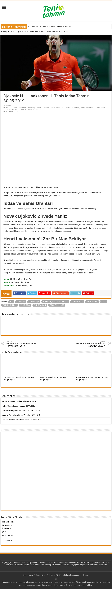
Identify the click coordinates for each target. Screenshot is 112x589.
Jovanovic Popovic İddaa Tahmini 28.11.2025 (21, 410)
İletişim (86, 575)
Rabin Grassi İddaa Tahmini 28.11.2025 (18, 406)
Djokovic (13, 108)
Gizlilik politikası (63, 575)
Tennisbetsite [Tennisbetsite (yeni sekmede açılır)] (8, 522)
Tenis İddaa (100, 108)
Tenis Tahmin (9, 110)
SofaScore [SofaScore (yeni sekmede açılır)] (7, 525)
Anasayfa (5, 31)
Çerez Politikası (48, 575)
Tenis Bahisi (90, 108)
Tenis (82, 108)
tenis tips (9, 106)
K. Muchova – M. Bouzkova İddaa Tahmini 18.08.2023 (49, 26)
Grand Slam (65, 108)
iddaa (104, 302)
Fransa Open (55, 108)
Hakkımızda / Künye (31, 575)
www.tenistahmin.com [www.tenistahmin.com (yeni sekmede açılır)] (79, 562)
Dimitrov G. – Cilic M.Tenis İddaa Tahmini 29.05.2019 (21, 343)
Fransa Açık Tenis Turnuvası (38, 108)
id (4, 279)
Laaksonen (75, 108)
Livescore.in (7, 540)
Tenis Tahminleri (34, 110)
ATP (12, 31)
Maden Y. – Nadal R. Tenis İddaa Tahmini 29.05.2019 (90, 343)
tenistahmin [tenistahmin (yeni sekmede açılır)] (91, 565)
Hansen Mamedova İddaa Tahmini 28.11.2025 (21, 420)
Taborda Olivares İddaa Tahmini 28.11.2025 (20, 401)
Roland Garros (10, 305)
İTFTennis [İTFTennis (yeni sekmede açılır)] (6, 529)
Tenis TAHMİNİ (21, 110)
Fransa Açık (22, 108)
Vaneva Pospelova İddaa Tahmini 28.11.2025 (21, 415)
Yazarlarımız (76, 575)
